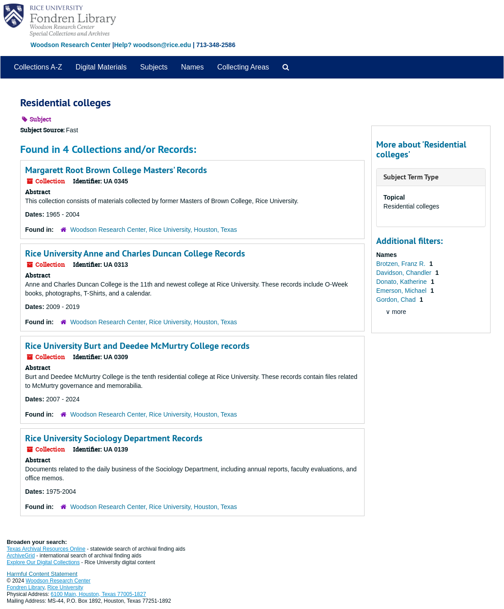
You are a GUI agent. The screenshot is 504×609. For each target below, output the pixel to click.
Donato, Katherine (402, 281)
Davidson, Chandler (404, 272)
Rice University (65, 587)
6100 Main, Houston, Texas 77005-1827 (98, 594)
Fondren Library (25, 587)
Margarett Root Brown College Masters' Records (116, 170)
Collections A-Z (38, 67)
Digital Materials (101, 67)
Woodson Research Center (70, 44)
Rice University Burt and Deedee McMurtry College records (137, 346)
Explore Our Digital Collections (43, 562)
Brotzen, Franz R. (401, 263)
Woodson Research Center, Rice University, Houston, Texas (153, 229)
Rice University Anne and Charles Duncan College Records (135, 253)
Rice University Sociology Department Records (113, 438)
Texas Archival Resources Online (46, 549)
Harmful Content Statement (42, 573)
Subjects (153, 67)
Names (192, 67)
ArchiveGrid (21, 555)
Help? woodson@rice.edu (152, 44)
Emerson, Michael (402, 290)
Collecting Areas (243, 67)
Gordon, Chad (396, 299)
